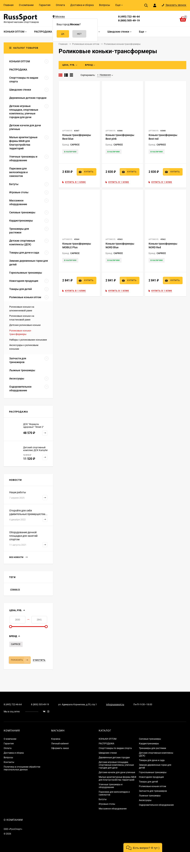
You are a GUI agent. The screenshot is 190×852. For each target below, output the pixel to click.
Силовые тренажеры (150, 739)
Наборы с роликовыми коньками (28, 339)
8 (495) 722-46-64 (129, 16)
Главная (9, 5)
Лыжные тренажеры (149, 795)
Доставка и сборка (82, 5)
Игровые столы (107, 804)
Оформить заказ (60, 748)
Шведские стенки (108, 753)
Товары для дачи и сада (152, 760)
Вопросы (104, 5)
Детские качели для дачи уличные (117, 772)
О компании (26, 5)
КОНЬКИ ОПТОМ (107, 739)
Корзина (55, 739)
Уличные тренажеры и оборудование (110, 786)
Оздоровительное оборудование (156, 805)
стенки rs (15, 589)
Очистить (39, 660)
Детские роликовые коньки (25, 325)
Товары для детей (148, 781)
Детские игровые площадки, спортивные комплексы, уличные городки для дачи (116, 765)
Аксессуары (145, 800)
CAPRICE (15, 644)
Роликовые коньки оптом (152, 786)
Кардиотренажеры (149, 743)
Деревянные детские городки (114, 757)
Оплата (60, 5)
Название (104, 74)
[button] (142, 847)
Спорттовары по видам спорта (115, 748)
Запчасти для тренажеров (153, 791)
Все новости (18, 557)
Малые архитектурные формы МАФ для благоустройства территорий (117, 778)
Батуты (103, 799)
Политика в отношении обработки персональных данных (22, 768)
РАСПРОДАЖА (106, 743)
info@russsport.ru (115, 704)
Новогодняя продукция (151, 777)
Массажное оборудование (113, 808)
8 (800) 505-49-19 (129, 20)
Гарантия (44, 5)
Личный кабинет (60, 743)
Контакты (9, 762)
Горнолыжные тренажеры (152, 772)
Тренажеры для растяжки (152, 748)
